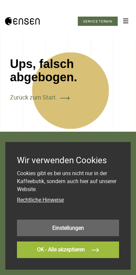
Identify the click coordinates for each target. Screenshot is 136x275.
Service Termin (97, 21)
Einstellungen (68, 228)
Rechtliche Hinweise (40, 199)
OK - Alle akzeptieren (68, 250)
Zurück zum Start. (33, 97)
